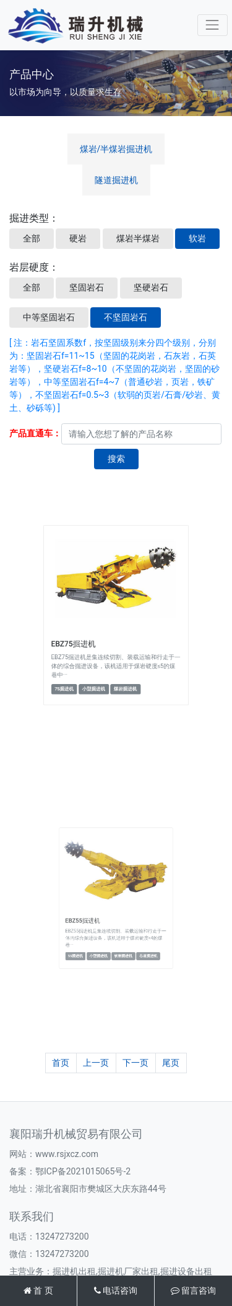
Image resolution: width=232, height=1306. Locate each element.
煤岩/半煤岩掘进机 (116, 149)
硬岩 (78, 238)
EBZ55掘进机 (94, 913)
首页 (60, 1063)
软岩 (197, 238)
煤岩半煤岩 (138, 238)
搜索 (116, 459)
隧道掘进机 (116, 180)
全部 (31, 238)
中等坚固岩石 (49, 317)
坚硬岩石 (151, 287)
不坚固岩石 (125, 317)
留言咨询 (193, 1290)
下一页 (135, 1063)
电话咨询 (115, 1290)
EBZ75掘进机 (86, 636)
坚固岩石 (86, 287)
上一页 (96, 1063)
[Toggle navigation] (212, 25)
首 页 (38, 1290)
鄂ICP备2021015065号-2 (83, 1171)
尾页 (170, 1063)
